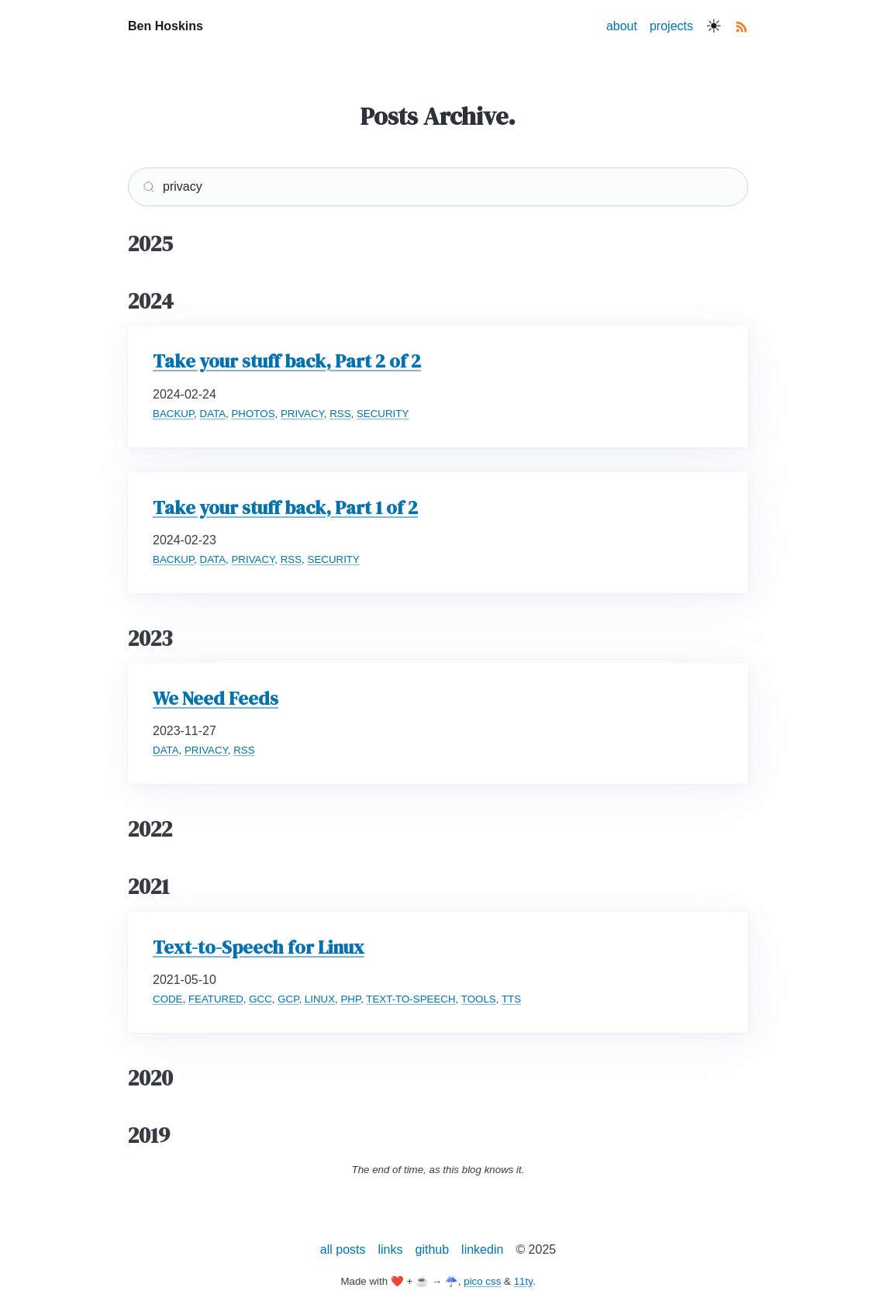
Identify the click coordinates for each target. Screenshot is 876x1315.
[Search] (438, 186)
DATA (213, 413)
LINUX (320, 999)
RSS (339, 413)
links (390, 1249)
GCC (260, 999)
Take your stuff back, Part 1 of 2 (285, 507)
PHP (350, 999)
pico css (482, 1281)
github (433, 1249)
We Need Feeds (215, 698)
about (621, 26)
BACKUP (173, 413)
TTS (511, 999)
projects (671, 26)
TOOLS (478, 999)
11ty (523, 1281)
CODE (168, 999)
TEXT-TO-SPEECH (410, 999)
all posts (343, 1249)
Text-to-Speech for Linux (258, 947)
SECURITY (383, 413)
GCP (288, 999)
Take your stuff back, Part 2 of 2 (287, 361)
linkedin (482, 1249)
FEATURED (215, 999)
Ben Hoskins (165, 26)
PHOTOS (252, 413)
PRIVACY (302, 413)
